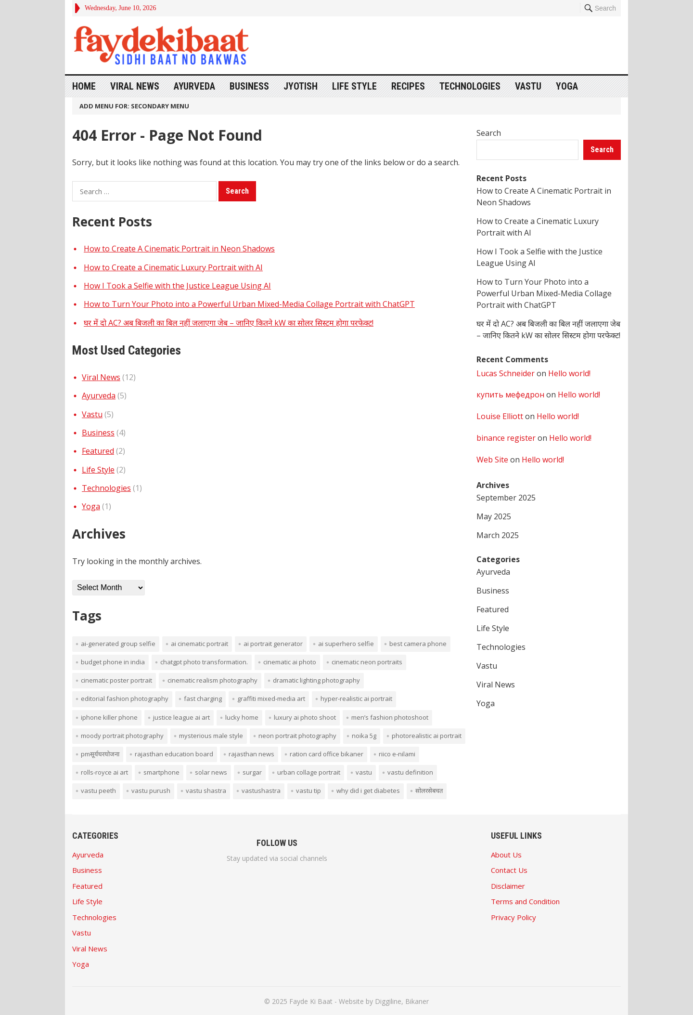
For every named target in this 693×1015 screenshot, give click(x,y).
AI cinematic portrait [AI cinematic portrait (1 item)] (199, 643)
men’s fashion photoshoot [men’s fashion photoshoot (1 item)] (389, 717)
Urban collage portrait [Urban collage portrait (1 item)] (308, 772)
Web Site (492, 459)
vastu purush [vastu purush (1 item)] (150, 790)
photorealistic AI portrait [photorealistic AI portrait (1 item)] (427, 735)
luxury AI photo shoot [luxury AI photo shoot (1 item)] (305, 717)
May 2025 (493, 516)
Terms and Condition (525, 901)
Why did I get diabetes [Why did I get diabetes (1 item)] (368, 790)
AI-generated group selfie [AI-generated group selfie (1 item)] (118, 643)
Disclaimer (508, 886)
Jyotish (300, 86)
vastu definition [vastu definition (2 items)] (410, 772)
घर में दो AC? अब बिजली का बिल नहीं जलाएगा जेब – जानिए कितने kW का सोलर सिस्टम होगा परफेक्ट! (228, 322)
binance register (506, 438)
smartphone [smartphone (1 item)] (161, 772)
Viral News (134, 86)
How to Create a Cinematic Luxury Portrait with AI (173, 267)
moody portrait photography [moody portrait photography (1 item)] (122, 735)
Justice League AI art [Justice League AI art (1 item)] (181, 717)
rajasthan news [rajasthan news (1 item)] (251, 754)
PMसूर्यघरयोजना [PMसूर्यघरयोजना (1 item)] (100, 754)
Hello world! (569, 373)
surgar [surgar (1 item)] (252, 772)
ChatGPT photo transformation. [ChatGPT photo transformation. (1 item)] (204, 662)
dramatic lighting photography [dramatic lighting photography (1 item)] (316, 680)
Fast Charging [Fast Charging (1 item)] (203, 698)
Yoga (567, 86)
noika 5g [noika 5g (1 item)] (364, 735)
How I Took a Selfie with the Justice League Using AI (177, 285)
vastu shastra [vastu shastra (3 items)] (206, 790)
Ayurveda (194, 86)
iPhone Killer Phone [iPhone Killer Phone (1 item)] (109, 717)
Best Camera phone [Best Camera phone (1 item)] (418, 643)
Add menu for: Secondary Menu (134, 106)
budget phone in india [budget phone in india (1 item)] (113, 662)
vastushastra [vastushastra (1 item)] (261, 790)
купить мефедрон (510, 394)
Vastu (528, 86)
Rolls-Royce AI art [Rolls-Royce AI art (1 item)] (104, 772)
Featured (98, 451)
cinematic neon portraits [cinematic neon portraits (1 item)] (367, 662)
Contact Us (509, 870)
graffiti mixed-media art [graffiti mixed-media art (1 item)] (271, 698)
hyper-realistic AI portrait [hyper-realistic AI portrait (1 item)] (356, 698)
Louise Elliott (499, 416)
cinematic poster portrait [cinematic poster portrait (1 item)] (116, 680)
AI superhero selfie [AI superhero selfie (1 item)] (346, 643)
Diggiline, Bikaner (402, 1001)
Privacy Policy (513, 917)
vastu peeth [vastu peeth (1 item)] (98, 790)
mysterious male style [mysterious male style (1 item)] (211, 735)
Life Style (354, 86)
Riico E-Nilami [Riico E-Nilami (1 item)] (397, 754)
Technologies (469, 86)
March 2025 (497, 535)
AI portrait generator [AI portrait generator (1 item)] (273, 643)
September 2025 (506, 497)
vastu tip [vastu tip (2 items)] (308, 790)
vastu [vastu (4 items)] (364, 772)
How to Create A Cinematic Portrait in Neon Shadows (179, 248)
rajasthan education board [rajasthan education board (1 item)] (174, 754)
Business (249, 86)
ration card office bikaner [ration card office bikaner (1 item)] (326, 754)
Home (84, 86)
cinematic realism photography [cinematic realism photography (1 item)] (212, 680)
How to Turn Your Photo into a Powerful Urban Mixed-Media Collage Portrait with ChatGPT (249, 304)
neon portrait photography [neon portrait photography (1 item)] (297, 735)
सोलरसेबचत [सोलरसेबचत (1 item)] (429, 790)
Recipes (408, 86)
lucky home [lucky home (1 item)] (241, 717)
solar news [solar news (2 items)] (211, 772)
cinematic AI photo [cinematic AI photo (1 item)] (289, 662)
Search (488, 133)
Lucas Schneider (505, 373)
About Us (506, 854)
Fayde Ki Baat (311, 1001)
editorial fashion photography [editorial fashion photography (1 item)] (124, 698)
